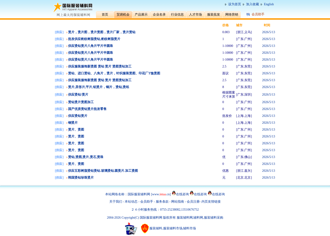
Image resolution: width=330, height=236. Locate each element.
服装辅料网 (185, 217)
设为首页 (234, 4)
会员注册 (193, 201)
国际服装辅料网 (139, 194)
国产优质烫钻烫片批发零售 (87, 109)
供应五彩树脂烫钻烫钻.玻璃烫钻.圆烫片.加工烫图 (103, 170)
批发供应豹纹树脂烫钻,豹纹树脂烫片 (94, 39)
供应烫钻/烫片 (78, 94)
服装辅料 (155, 228)
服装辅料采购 (213, 217)
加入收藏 (252, 4)
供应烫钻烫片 (77, 116)
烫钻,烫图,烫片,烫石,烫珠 (85, 157)
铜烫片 (73, 122)
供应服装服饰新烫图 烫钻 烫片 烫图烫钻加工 (100, 66)
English (269, 4)
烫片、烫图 (76, 129)
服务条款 (162, 201)
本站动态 (131, 201)
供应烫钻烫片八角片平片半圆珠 (90, 46)
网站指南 (178, 201)
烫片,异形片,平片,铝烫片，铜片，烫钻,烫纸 (98, 87)
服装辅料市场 (172, 228)
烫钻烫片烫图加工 (81, 102)
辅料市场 (189, 228)
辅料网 (198, 217)
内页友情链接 (211, 201)
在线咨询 (182, 194)
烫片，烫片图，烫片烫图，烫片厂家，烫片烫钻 (101, 32)
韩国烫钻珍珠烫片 (81, 177)
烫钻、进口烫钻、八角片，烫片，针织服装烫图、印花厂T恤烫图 (114, 73)
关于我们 (115, 201)
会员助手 (146, 201)
